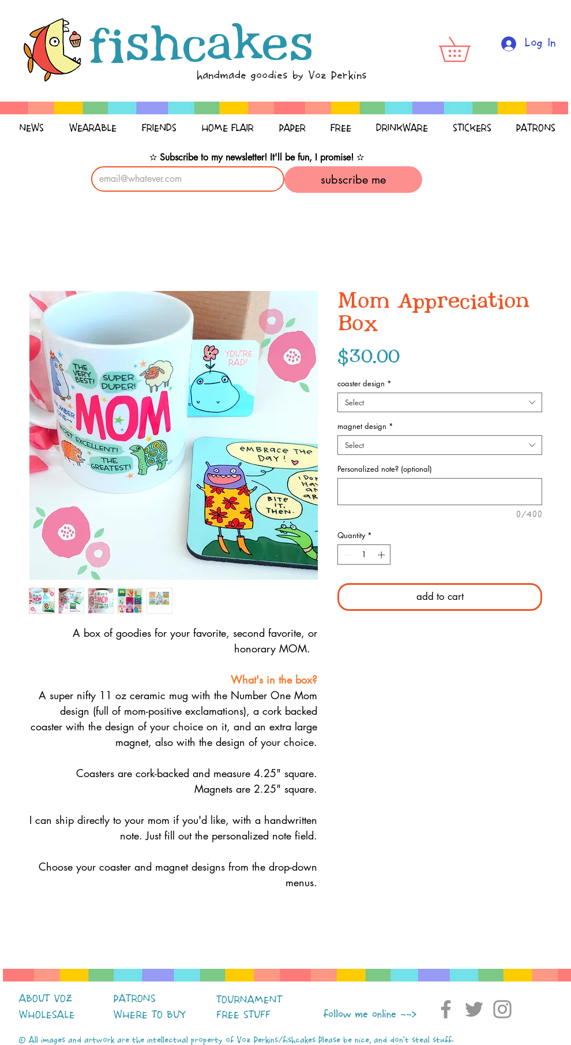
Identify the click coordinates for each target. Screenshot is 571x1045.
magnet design (365, 426)
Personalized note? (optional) (384, 468)
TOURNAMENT (249, 1000)
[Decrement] (346, 555)
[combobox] (439, 402)
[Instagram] (502, 1009)
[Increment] (382, 555)
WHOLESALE (47, 1015)
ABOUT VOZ (45, 999)
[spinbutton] (364, 555)
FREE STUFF (243, 1015)
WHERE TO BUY (150, 1015)
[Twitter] (474, 1009)
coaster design (364, 383)
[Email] (184, 179)
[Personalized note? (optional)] (440, 491)
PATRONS (135, 999)
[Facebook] (446, 1009)
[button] (466, 49)
